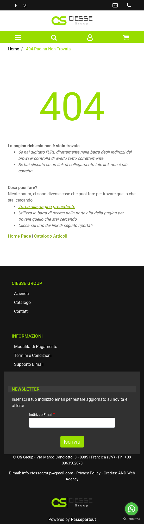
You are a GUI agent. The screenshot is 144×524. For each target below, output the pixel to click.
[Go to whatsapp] (131, 508)
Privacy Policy (88, 473)
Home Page (20, 236)
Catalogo (22, 302)
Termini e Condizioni (33, 355)
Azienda (21, 293)
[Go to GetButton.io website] (131, 518)
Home (13, 48)
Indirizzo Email (42, 414)
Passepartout (83, 519)
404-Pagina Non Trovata (48, 48)
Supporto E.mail (28, 364)
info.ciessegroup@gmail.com (47, 473)
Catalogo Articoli (50, 236)
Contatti (21, 311)
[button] (54, 38)
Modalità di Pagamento (35, 346)
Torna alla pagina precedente (46, 206)
